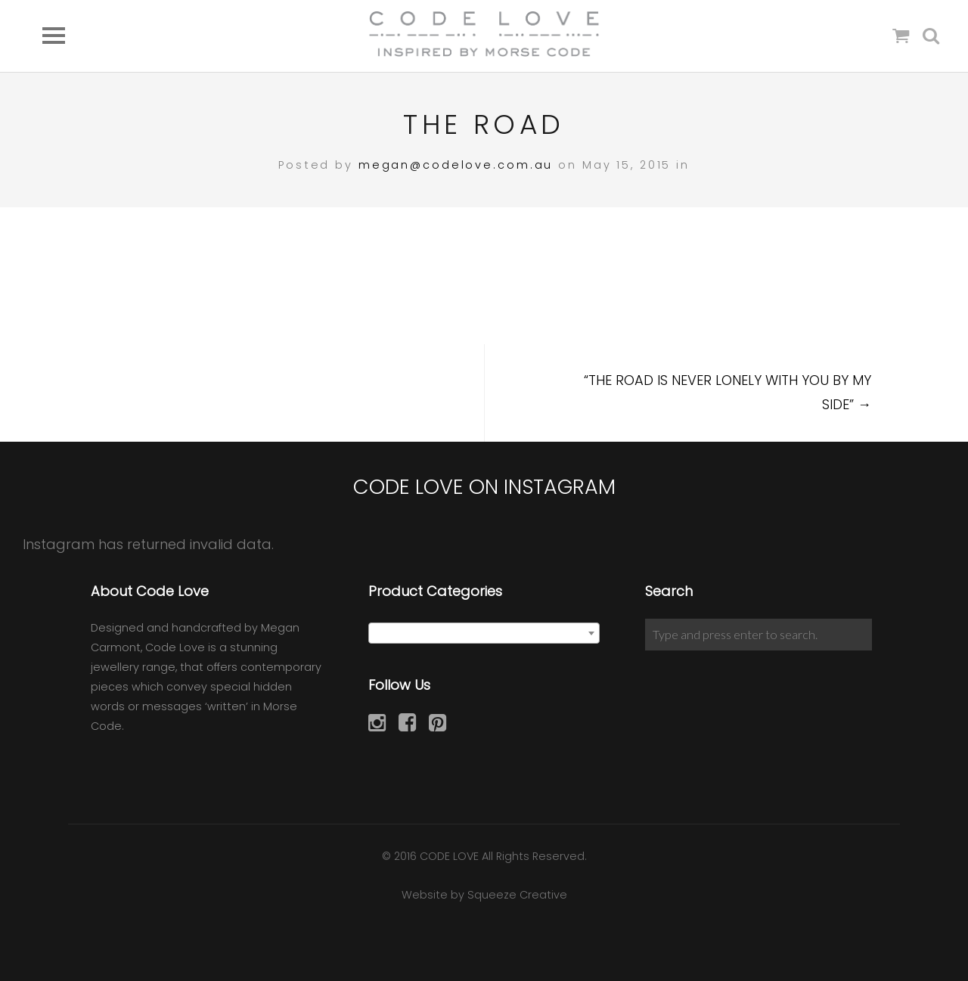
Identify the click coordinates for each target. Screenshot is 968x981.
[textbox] (484, 633)
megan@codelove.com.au (455, 164)
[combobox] (484, 633)
